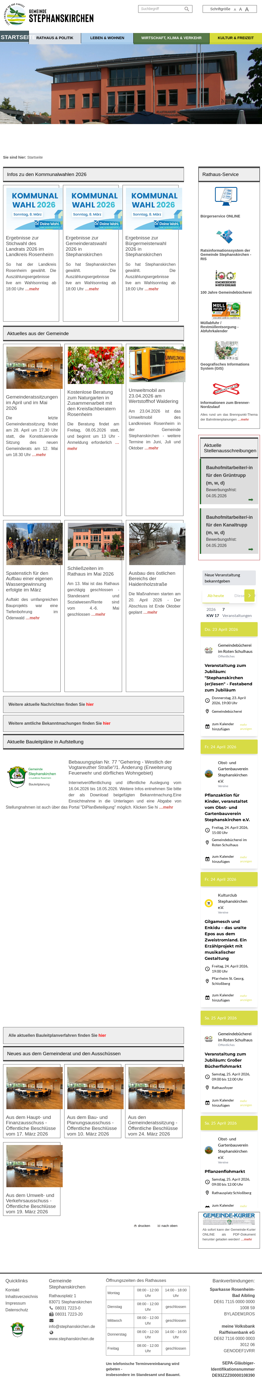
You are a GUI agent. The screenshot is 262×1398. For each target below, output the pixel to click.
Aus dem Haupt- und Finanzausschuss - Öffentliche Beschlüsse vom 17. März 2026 (31, 815)
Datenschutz (16, 1310)
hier (90, 598)
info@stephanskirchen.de (72, 1326)
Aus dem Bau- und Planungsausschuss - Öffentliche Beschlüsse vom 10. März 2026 (92, 815)
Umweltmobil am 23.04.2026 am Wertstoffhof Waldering (153, 379)
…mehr (32, 289)
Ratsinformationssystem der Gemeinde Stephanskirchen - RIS (226, 254)
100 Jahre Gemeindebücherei (226, 292)
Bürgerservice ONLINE (220, 216)
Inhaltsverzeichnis (21, 1296)
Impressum (15, 1303)
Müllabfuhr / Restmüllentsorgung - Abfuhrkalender (220, 327)
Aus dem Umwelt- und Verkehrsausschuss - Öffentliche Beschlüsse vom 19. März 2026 (31, 906)
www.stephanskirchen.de (71, 1339)
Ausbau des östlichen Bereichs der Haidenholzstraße (152, 517)
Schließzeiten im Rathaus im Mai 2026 (90, 509)
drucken (144, 941)
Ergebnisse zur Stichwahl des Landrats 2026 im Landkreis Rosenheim (29, 246)
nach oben (169, 941)
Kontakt (12, 1290)
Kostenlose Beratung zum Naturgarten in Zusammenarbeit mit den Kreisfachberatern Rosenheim (91, 386)
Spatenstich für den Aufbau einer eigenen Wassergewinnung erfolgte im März (29, 520)
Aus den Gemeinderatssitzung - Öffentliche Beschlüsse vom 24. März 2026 (153, 815)
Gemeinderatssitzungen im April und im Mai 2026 (32, 386)
